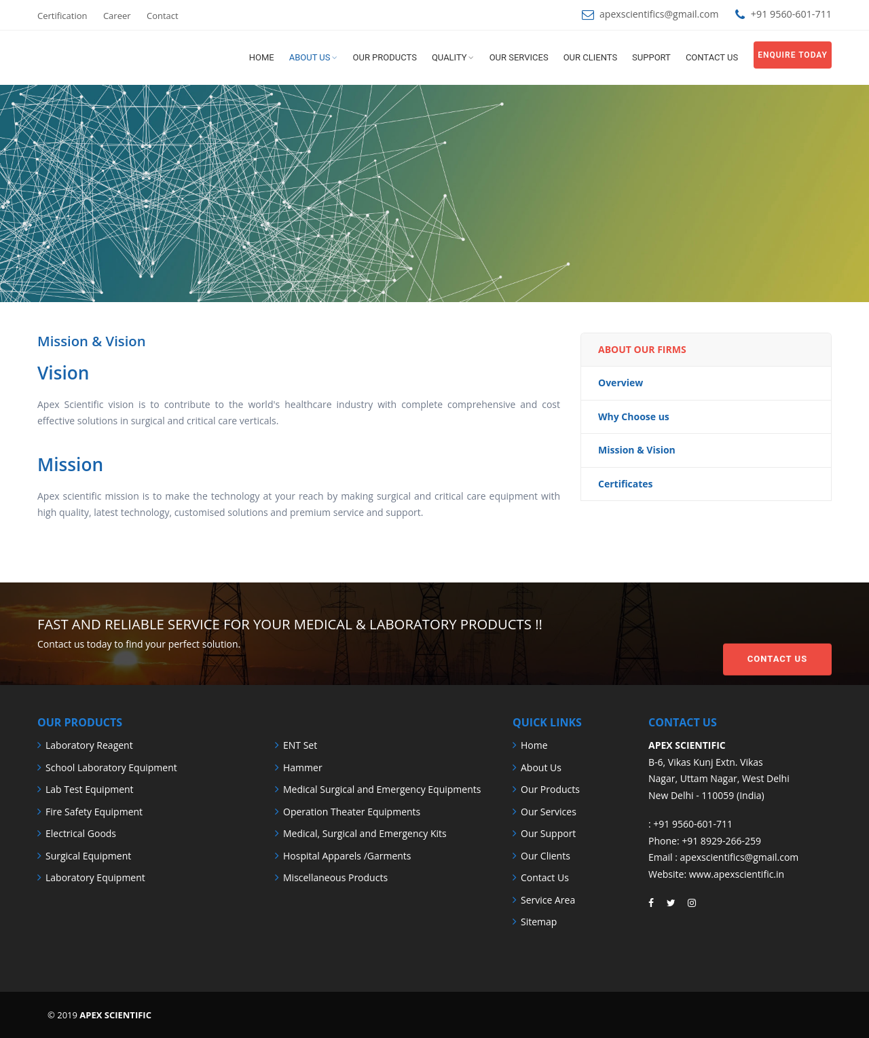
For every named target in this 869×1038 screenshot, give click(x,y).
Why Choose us (633, 416)
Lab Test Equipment (89, 789)
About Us (541, 767)
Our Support (548, 833)
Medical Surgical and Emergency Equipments (382, 789)
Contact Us (777, 632)
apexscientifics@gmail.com (657, 13)
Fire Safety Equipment (94, 811)
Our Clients (590, 57)
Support (651, 57)
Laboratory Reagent (89, 745)
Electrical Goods (80, 833)
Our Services (519, 57)
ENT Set (300, 745)
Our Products (385, 57)
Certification (62, 16)
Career (117, 16)
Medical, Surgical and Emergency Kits (365, 833)
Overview (620, 382)
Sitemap (539, 921)
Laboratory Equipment (95, 877)
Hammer (302, 767)
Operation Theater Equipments (351, 811)
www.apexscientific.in (736, 874)
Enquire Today (793, 55)
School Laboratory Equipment (111, 767)
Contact (163, 16)
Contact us (712, 57)
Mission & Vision (637, 449)
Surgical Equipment (88, 855)
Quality (449, 57)
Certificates (625, 483)
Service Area (548, 899)
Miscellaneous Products (335, 877)
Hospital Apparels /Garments (347, 855)
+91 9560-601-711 (693, 823)
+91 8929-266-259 (721, 840)
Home (261, 57)
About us (310, 57)
